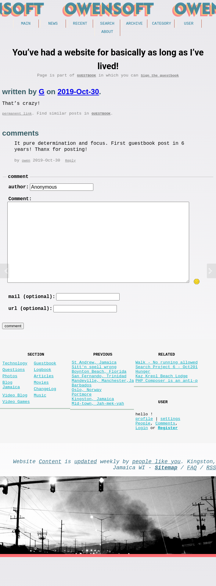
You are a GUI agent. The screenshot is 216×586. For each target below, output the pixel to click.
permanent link (17, 118)
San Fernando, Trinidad (99, 393)
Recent (80, 24)
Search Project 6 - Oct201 (166, 381)
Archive (134, 24)
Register (168, 453)
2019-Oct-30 (78, 95)
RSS (211, 495)
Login (141, 453)
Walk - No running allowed (166, 375)
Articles (44, 391)
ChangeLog (45, 407)
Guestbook (86, 78)
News (53, 24)
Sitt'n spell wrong (94, 381)
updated (85, 487)
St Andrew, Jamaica (94, 375)
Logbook (42, 384)
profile (144, 441)
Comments (165, 447)
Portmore (82, 416)
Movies (41, 399)
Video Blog (14, 414)
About (107, 33)
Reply (70, 166)
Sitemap (166, 495)
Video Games (16, 422)
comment (18, 183)
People (142, 447)
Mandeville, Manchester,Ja (103, 398)
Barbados (82, 404)
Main (26, 24)
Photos (9, 391)
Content (50, 487)
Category (161, 24)
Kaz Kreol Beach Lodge (161, 393)
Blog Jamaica (11, 402)
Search (107, 24)
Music (40, 414)
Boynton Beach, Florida (99, 387)
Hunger (142, 387)
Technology (14, 376)
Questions (13, 384)
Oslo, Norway (87, 410)
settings (170, 441)
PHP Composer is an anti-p (166, 398)
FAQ (192, 495)
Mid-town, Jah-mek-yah (98, 427)
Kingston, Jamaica (93, 421)
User (188, 24)
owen (26, 166)
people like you (156, 487)
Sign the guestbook (160, 78)
